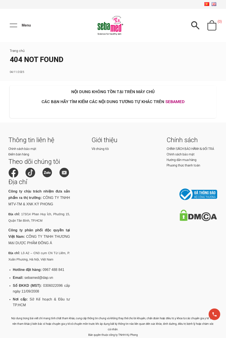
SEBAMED (175, 101)
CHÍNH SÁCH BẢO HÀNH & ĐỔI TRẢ (190, 149)
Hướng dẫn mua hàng (181, 160)
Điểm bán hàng (18, 154)
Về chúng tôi (100, 149)
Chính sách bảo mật (22, 149)
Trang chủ (17, 51)
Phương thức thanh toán (183, 165)
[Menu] (20, 25)
